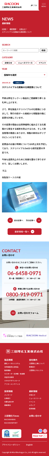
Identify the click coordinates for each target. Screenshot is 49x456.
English (29, 444)
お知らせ (22, 29)
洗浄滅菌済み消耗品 (11, 367)
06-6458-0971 (24, 273)
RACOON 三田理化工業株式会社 (12, 5)
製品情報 (8, 359)
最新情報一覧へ (24, 232)
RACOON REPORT (11, 423)
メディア (32, 405)
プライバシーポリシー (11, 444)
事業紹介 (32, 367)
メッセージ (8, 395)
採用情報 (8, 391)
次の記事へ (34, 220)
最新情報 (13, 29)
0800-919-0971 (24, 294)
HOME (4, 29)
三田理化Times (11, 415)
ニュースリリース (25, 62)
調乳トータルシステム (12, 363)
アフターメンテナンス (12, 384)
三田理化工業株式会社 (24, 351)
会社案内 (33, 359)
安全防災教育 (9, 377)
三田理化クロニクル (36, 370)
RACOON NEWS (10, 419)
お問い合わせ (35, 415)
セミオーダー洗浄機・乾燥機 (14, 374)
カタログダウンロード (12, 380)
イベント (42, 62)
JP (32, 5)
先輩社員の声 (9, 402)
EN (36, 5)
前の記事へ (15, 220)
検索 (43, 50)
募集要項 (7, 405)
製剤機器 (7, 370)
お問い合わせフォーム (24, 313)
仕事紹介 (7, 398)
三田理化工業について (37, 363)
